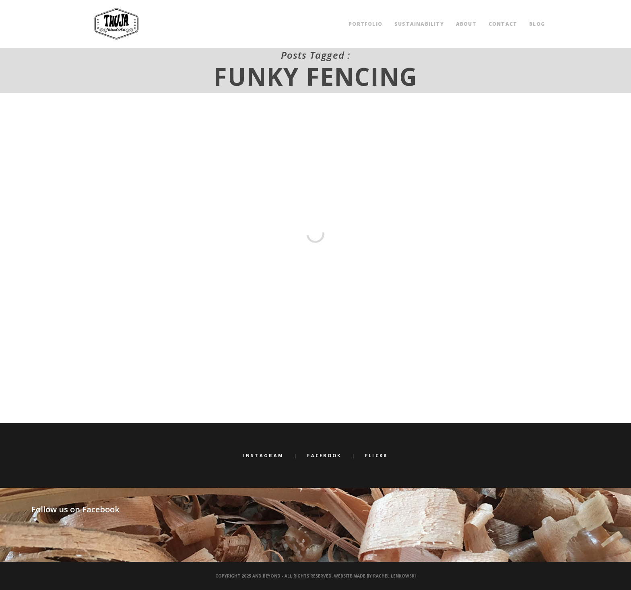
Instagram (263, 455)
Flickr (376, 455)
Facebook (324, 455)
